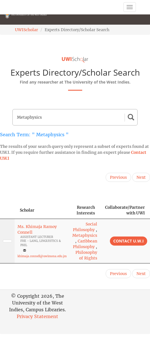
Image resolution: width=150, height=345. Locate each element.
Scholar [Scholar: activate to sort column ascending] (27, 210)
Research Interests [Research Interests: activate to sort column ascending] (86, 210)
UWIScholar (26, 29)
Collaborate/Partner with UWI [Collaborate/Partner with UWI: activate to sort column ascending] (125, 210)
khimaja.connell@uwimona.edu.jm (42, 256)
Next (141, 177)
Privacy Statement (37, 316)
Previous (118, 177)
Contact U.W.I (128, 241)
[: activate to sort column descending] (7, 210)
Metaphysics (84, 235)
